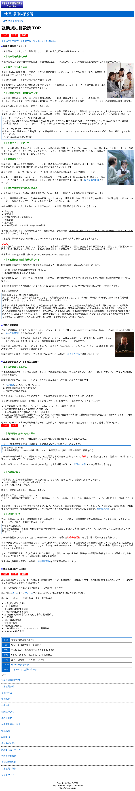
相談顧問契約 (43, 561)
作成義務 (10, 385)
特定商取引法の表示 (10, 724)
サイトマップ (7, 775)
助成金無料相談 (91, 180)
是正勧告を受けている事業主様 (16, 41)
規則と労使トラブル (10, 749)
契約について (7, 712)
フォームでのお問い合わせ (24, 669)
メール (15, 593)
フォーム (29, 593)
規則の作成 (6, 693)
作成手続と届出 (8, 743)
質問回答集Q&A (8, 762)
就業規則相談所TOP (11, 680)
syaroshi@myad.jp (20, 664)
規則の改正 (6, 699)
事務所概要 (6, 718)
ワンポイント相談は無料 (45, 41)
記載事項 (5, 737)
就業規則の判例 (8, 768)
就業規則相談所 (15, 21)
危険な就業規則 (13, 333)
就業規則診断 (7, 686)
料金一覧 (5, 705)
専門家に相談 (80, 464)
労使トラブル (73, 354)
